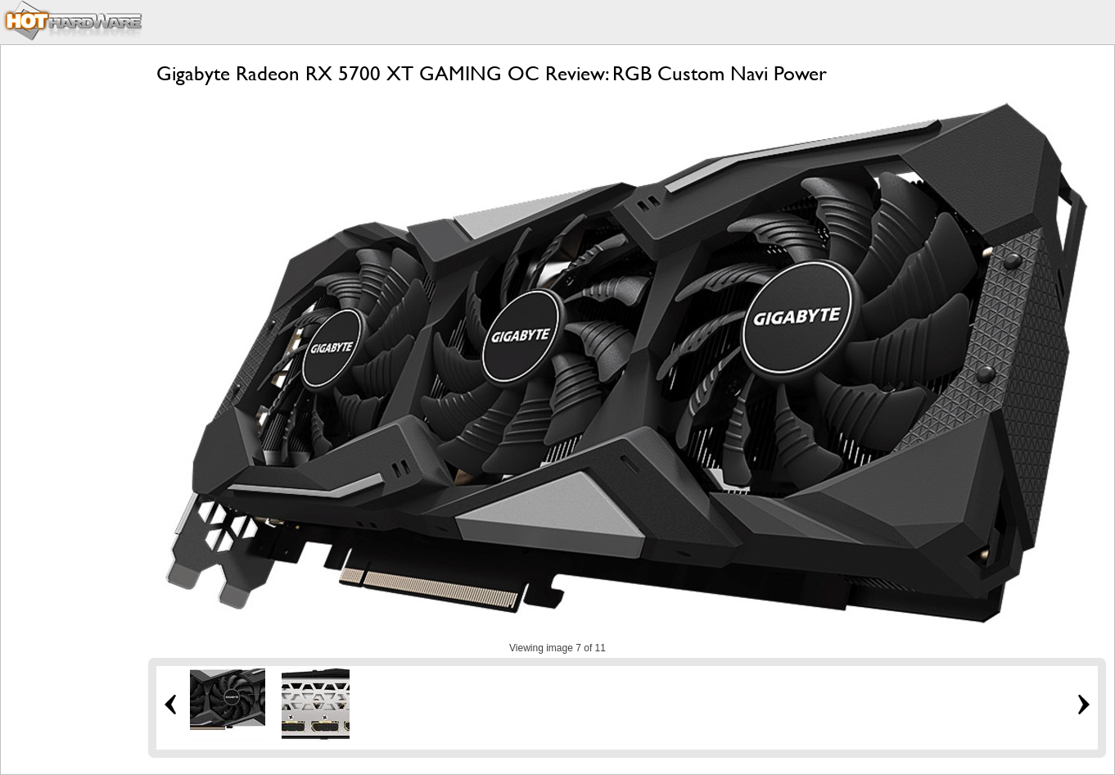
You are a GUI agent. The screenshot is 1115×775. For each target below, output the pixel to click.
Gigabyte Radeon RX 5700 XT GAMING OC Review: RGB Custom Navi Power (491, 73)
